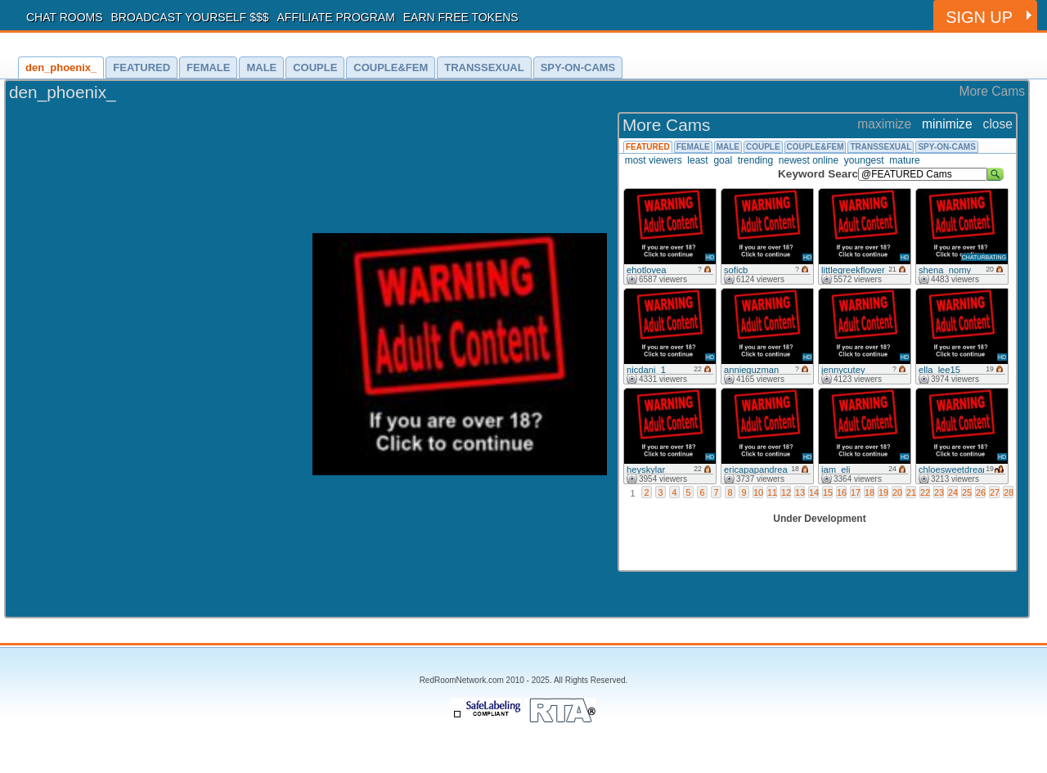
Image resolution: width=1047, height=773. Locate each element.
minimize (947, 124)
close (998, 124)
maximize (884, 124)
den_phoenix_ (62, 92)
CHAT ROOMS (64, 17)
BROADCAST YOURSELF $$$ (190, 17)
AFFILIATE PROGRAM (336, 17)
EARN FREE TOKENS (461, 17)
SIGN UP (979, 17)
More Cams (992, 91)
